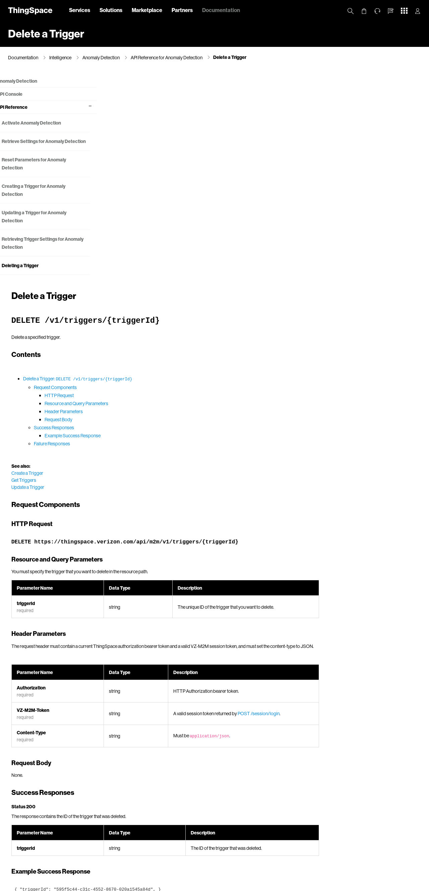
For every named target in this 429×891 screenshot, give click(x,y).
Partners (182, 10)
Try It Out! (141, 793)
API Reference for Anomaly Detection (166, 57)
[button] (390, 11)
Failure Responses (158, 233)
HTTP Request (165, 185)
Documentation (221, 10)
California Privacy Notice (120, 884)
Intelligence (60, 57)
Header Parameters (169, 201)
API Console (21, 94)
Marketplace (147, 10)
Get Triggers (129, 269)
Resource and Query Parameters (182, 193)
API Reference (23, 107)
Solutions (111, 10)
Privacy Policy (81, 884)
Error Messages (218, 769)
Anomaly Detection (101, 57)
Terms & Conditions (222, 884)
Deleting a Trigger (31, 274)
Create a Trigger (133, 262)
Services (79, 10)
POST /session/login (362, 503)
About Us (54, 884)
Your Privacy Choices (166, 884)
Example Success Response (178, 225)
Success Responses (160, 217)
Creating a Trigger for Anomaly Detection (45, 198)
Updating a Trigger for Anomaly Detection (45, 225)
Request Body (164, 209)
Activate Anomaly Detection (42, 123)
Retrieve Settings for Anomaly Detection (44, 145)
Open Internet (256, 884)
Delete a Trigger (229, 57)
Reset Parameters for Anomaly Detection (45, 172)
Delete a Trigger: (183, 168)
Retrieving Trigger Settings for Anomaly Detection (44, 251)
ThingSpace (30, 10)
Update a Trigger (133, 276)
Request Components (161, 176)
